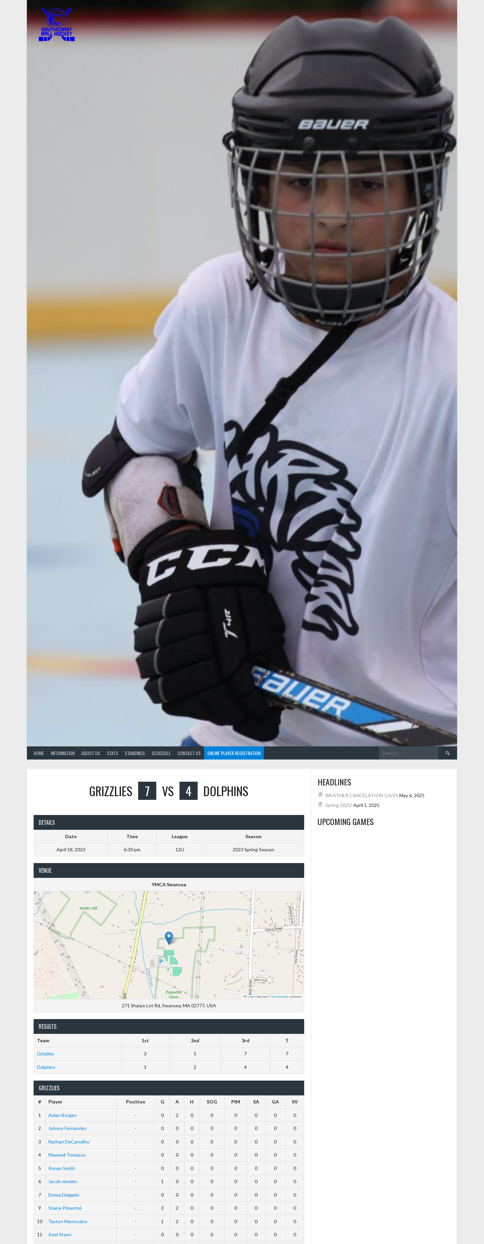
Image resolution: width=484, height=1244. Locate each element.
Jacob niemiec (63, 1181)
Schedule (161, 752)
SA (256, 1101)
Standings (135, 752)
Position (135, 1101)
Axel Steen (60, 1234)
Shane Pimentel (64, 1208)
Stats (112, 752)
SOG (212, 1101)
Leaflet (249, 996)
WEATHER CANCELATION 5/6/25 (361, 795)
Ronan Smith (61, 1168)
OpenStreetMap (279, 996)
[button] (169, 938)
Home (39, 752)
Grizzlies (45, 1053)
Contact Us (189, 752)
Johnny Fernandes (67, 1128)
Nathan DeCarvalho (68, 1141)
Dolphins (46, 1067)
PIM (235, 1101)
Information (63, 752)
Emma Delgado (63, 1195)
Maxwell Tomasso (67, 1155)
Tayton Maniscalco (67, 1221)
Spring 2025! (338, 805)
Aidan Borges (62, 1115)
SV (295, 1101)
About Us (90, 752)
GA (275, 1101)
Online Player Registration (233, 752)
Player (55, 1101)
